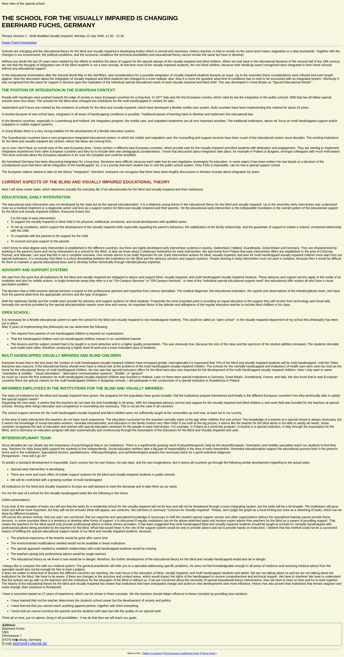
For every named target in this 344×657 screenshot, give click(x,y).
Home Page (208, 653)
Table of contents (152, 653)
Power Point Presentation (19, 42)
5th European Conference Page (181, 653)
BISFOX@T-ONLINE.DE (30, 643)
